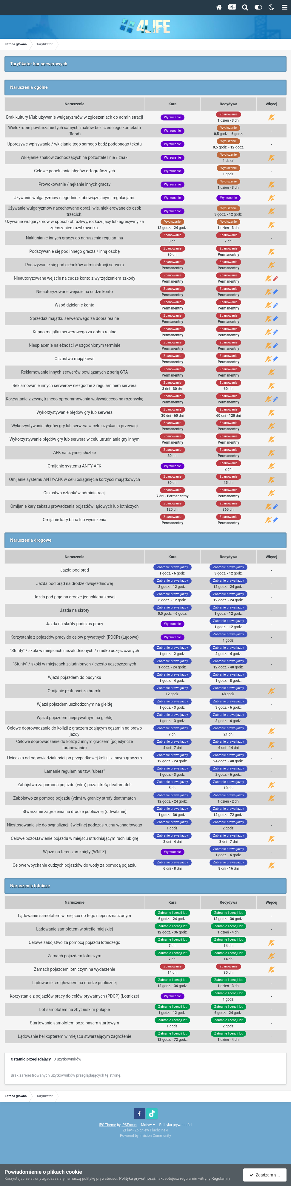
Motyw (148, 1125)
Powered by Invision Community (145, 1136)
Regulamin (220, 1178)
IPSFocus (128, 1125)
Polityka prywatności (175, 1125)
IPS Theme (107, 1125)
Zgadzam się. (265, 1175)
